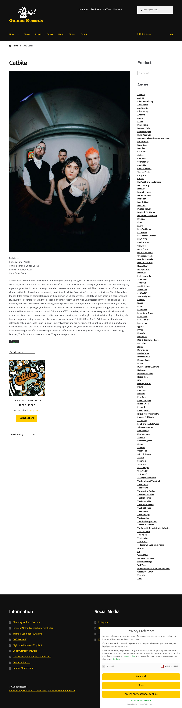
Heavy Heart (142, 266)
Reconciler (142, 407)
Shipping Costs (32, 407)
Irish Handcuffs (144, 276)
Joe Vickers (142, 289)
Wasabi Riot (142, 555)
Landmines (142, 310)
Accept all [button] (141, 673)
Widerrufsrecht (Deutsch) (25, 651)
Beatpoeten (142, 125)
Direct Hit (141, 205)
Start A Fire (142, 451)
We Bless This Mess (145, 558)
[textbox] (155, 73)
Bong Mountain (144, 135)
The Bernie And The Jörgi (148, 481)
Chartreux (141, 158)
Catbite (140, 155)
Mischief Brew (143, 353)
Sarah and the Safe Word (148, 424)
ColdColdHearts (144, 168)
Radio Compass (144, 400)
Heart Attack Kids (145, 262)
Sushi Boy (141, 464)
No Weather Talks (145, 373)
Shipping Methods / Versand (27, 622)
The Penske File (144, 501)
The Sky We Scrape (145, 525)
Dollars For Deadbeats (147, 215)
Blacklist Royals (144, 131)
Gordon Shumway (145, 252)
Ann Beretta (142, 108)
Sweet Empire (143, 467)
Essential (108, 663)
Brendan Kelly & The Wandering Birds (153, 138)
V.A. (138, 551)
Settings (116, 656)
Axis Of (140, 121)
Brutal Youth (143, 142)
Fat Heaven (142, 232)
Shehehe (141, 437)
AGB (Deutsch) (20, 640)
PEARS (140, 387)
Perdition (141, 390)
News (61, 35)
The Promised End (145, 504)
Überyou (141, 548)
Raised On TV (143, 404)
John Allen (142, 293)
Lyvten (140, 330)
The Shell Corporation (147, 521)
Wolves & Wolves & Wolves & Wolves (153, 568)
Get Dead (141, 246)
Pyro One (141, 397)
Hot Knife (141, 273)
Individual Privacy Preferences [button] (141, 697)
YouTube (107, 9)
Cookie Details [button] (132, 701)
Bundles (141, 148)
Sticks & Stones (144, 454)
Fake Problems (144, 229)
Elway (140, 226)
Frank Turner (143, 242)
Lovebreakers (143, 323)
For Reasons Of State (146, 236)
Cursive (140, 178)
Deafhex (140, 189)
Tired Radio (142, 538)
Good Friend (142, 249)
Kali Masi (141, 299)
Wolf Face (141, 565)
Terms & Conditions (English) (27, 634)
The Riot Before (144, 508)
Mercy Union (142, 350)
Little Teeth (142, 316)
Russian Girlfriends (145, 417)
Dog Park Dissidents (146, 212)
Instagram (84, 9)
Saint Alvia (142, 420)
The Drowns (142, 488)
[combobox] (155, 73)
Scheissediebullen (145, 427)
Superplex (141, 461)
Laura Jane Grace (145, 313)
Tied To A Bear (143, 531)
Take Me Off (142, 471)
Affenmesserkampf (145, 101)
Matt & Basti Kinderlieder (148, 340)
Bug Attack (142, 145)
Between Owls (143, 128)
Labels (38, 35)
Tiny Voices (142, 535)
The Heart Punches (145, 494)
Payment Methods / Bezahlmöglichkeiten (33, 628)
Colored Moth (143, 172)
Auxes (140, 118)
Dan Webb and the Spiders (149, 182)
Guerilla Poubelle (145, 259)
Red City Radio (143, 410)
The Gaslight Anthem (146, 491)
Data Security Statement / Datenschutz (32, 657)
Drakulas (141, 219)
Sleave (140, 444)
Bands (23, 46)
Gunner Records (26, 14)
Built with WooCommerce (62, 691)
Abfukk (140, 98)
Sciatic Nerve (143, 431)
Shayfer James (143, 434)
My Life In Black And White (148, 367)
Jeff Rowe (141, 283)
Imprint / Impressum (23, 668)
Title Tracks (142, 541)
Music (12, 35)
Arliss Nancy (142, 111)
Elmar (140, 222)
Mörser (140, 363)
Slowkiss (141, 447)
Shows (72, 35)
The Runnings (143, 515)
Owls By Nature (144, 383)
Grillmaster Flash (145, 256)
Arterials (141, 115)
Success (140, 457)
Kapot (140, 303)
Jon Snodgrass (143, 296)
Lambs (140, 306)
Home (15, 46)
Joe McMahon (143, 286)
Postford (141, 394)
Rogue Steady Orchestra (148, 414)
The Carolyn (142, 484)
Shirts (27, 35)
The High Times (144, 498)
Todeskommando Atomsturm (150, 545)
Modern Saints (143, 360)
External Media (169, 663)
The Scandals (143, 518)
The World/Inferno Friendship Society (154, 528)
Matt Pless (141, 343)
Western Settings (144, 562)
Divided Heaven (144, 209)
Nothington (142, 377)
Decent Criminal (144, 195)
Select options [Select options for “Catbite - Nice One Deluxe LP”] (27, 415)
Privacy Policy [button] (144, 701)
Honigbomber (143, 269)
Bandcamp (96, 9)
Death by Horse (144, 192)
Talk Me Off (142, 474)
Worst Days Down (145, 572)
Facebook (117, 9)
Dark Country (143, 185)
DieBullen (141, 199)
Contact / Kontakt (21, 663)
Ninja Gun (141, 370)
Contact (85, 35)
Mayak (140, 347)
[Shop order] (22, 348)
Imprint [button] (152, 701)
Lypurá (140, 326)
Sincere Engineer (144, 441)
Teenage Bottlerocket (146, 478)
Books (50, 35)
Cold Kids (141, 165)
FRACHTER (142, 239)
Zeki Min (141, 575)
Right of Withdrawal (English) (27, 645)
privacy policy (129, 653)
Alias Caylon (142, 105)
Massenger (142, 336)
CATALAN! (141, 152)
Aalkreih (141, 94)
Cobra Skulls (143, 162)
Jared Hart (142, 279)
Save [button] (141, 682)
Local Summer (143, 320)
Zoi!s (139, 578)
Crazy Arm (141, 175)
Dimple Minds (143, 202)
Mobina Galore (143, 357)
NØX (139, 380)
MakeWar (141, 333)
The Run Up (142, 511)
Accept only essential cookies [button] (141, 691)
